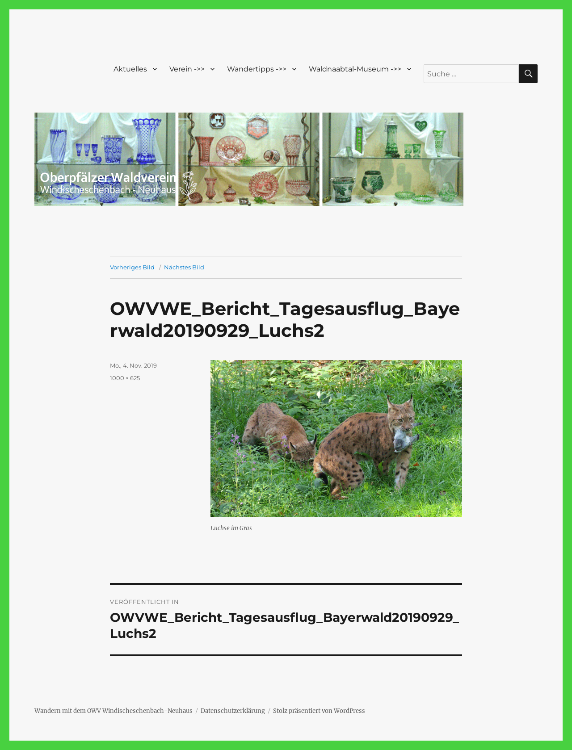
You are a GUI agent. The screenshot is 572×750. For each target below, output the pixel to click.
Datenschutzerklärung (233, 711)
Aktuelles (130, 69)
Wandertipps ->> (256, 69)
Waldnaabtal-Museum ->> (355, 69)
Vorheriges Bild (132, 267)
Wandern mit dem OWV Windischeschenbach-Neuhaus (113, 711)
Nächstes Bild (184, 267)
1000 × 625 (125, 377)
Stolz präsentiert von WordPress (319, 711)
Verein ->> (187, 69)
